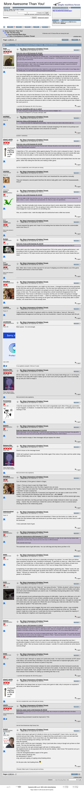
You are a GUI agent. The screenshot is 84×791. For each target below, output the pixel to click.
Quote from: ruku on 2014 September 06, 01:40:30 (29, 144)
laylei (5, 582)
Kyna (5, 48)
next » (80, 36)
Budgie (5, 239)
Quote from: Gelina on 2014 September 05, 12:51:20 (29, 121)
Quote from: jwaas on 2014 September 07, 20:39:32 (29, 625)
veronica (6, 171)
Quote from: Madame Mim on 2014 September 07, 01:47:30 (31, 430)
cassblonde (7, 322)
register (22, 9)
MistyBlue (6, 281)
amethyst (63, 23)
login (17, 9)
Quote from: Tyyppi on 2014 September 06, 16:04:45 (29, 243)
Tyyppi (5, 221)
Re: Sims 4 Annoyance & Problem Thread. (34, 49)
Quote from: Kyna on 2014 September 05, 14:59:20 (30, 54)
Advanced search (43, 17)
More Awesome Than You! (14, 31)
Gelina (5, 191)
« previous (75, 36)
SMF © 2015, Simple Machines (48, 787)
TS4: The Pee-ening (13, 32)
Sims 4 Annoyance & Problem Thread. (22, 36)
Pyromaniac (7, 401)
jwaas (5, 554)
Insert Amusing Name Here (17, 34)
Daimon (5, 425)
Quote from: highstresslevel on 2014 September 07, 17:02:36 (32, 536)
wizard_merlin (8, 139)
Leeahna (6, 307)
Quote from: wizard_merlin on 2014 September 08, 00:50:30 (31, 709)
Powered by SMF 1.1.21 (34, 787)
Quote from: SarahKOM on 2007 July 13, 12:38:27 (29, 109)
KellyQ (5, 729)
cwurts (5, 705)
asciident (6, 116)
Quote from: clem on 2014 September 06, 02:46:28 (29, 53)
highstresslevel (8, 511)
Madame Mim (7, 370)
